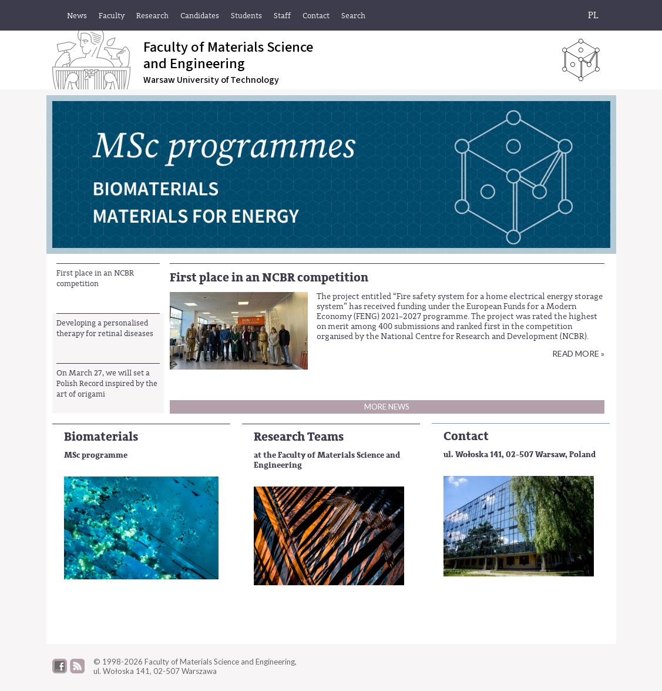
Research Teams (299, 436)
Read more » (578, 353)
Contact (466, 436)
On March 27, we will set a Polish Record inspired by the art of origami (106, 384)
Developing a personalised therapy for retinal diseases (104, 328)
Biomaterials (101, 436)
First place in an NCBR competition (95, 278)
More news (386, 406)
